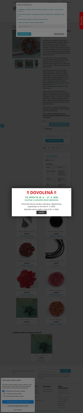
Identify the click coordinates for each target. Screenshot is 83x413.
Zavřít (41, 138)
